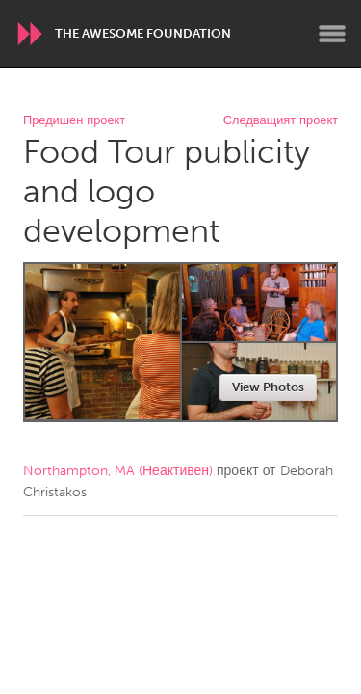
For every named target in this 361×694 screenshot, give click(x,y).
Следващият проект (280, 121)
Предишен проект (74, 121)
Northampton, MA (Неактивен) (118, 471)
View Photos (268, 387)
